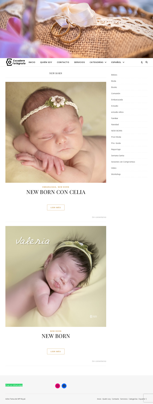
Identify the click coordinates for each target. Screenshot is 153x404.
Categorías (96, 62)
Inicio (32, 62)
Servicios (79, 62)
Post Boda (116, 136)
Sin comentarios (99, 217)
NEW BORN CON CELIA (55, 191)
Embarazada (49, 187)
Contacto (63, 62)
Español (116, 62)
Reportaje (116, 149)
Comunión (115, 93)
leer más (56, 207)
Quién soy (46, 62)
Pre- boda (116, 143)
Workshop (116, 174)
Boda (113, 81)
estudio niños (117, 112)
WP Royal (21, 399)
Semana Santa (117, 155)
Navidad (115, 124)
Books (114, 87)
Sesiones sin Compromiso (123, 161)
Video (113, 168)
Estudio (114, 105)
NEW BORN (63, 187)
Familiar (114, 118)
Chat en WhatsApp (14, 385)
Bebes (114, 74)
